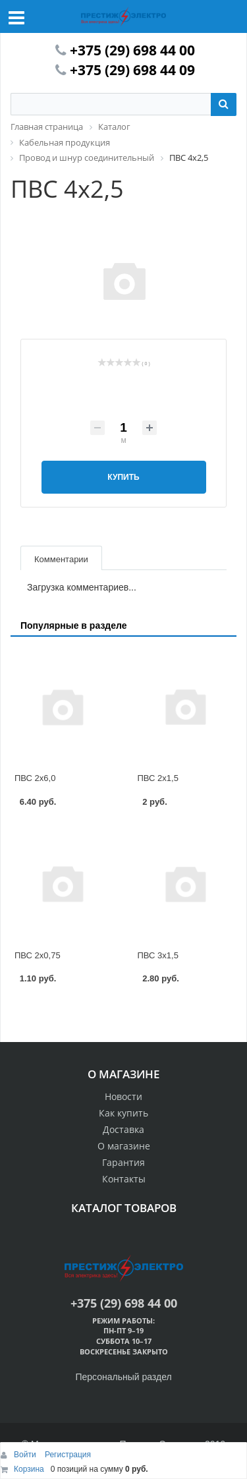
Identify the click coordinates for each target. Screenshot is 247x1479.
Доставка (123, 1129)
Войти (26, 1454)
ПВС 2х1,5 (158, 778)
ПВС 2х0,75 (37, 955)
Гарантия (123, 1162)
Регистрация (68, 1454)
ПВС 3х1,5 (158, 955)
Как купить (123, 1113)
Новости (123, 1096)
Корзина (29, 1469)
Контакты (124, 1179)
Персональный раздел (123, 1377)
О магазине (123, 1146)
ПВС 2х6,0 (34, 778)
